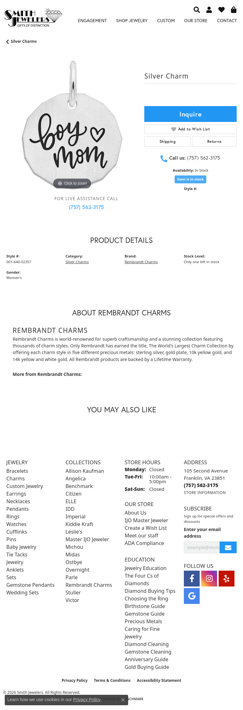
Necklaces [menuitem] (18, 501)
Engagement (92, 20)
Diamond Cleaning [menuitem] (147, 644)
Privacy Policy (75, 680)
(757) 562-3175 (86, 207)
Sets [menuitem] (11, 577)
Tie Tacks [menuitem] (17, 554)
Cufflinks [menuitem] (16, 531)
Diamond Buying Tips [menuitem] (150, 590)
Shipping (167, 141)
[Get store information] (205, 492)
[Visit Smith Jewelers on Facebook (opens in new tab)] (192, 578)
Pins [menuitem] (11, 539)
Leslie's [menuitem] (73, 531)
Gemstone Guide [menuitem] (145, 613)
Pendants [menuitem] (17, 508)
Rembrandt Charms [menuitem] (88, 584)
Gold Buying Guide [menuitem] (147, 666)
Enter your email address (202, 532)
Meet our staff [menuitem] (141, 535)
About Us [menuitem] (135, 512)
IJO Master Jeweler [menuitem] (146, 520)
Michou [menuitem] (74, 546)
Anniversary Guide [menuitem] (146, 659)
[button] (197, 9)
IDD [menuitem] (70, 508)
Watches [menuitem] (16, 524)
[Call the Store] (201, 485)
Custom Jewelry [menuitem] (24, 486)
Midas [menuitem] (72, 554)
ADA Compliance (144, 543)
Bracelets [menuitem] (17, 470)
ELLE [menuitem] (71, 501)
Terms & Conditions (112, 680)
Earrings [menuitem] (16, 493)
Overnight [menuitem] (77, 569)
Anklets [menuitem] (15, 569)
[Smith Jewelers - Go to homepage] (33, 18)
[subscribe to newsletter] (228, 547)
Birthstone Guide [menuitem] (145, 606)
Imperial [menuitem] (75, 516)
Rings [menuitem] (12, 516)
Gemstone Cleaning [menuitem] (148, 651)
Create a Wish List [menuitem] (146, 527)
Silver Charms (24, 41)
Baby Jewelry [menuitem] (21, 546)
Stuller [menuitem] (73, 592)
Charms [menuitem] (15, 478)
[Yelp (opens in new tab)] (226, 578)
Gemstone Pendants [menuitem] (30, 584)
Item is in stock (190, 179)
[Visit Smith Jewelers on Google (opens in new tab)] (192, 596)
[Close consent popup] (123, 700)
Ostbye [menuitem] (73, 562)
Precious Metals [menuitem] (143, 621)
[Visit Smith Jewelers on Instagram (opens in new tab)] (209, 578)
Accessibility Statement (159, 680)
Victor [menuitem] (72, 600)
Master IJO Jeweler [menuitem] (87, 539)
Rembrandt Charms (141, 261)
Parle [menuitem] (71, 577)
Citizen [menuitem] (73, 493)
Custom (166, 20)
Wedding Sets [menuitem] (22, 592)
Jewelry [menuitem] (14, 562)
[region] (72, 125)
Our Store (196, 20)
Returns (214, 141)
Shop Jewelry (131, 20)
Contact (227, 20)
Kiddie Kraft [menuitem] (79, 524)
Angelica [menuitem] (75, 478)
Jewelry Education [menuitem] (145, 568)
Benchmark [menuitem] (79, 486)
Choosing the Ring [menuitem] (146, 598)
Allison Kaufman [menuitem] (84, 470)
